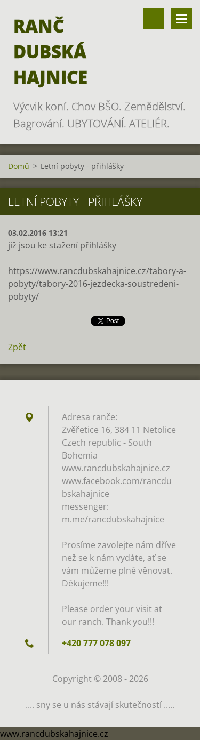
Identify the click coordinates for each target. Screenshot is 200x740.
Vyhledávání (153, 18)
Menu (181, 18)
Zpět (17, 347)
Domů (18, 166)
